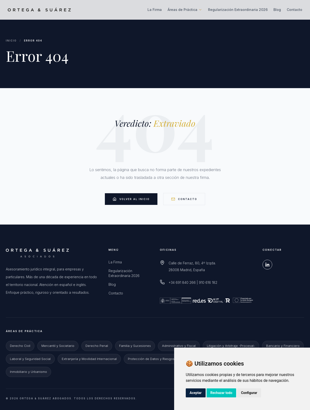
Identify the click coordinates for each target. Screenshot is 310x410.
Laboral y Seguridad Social (30, 359)
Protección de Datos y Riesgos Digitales (158, 359)
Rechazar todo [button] (221, 393)
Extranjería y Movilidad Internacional (89, 359)
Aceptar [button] (196, 393)
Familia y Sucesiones (135, 346)
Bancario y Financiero (283, 346)
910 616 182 (208, 282)
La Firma (154, 10)
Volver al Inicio (131, 199)
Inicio (11, 40)
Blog (277, 10)
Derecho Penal (96, 346)
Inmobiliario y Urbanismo (28, 372)
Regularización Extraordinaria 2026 (238, 10)
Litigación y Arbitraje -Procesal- (231, 346)
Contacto (294, 10)
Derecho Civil (20, 346)
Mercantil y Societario (57, 346)
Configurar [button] (249, 393)
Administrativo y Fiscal (179, 346)
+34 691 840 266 (182, 282)
